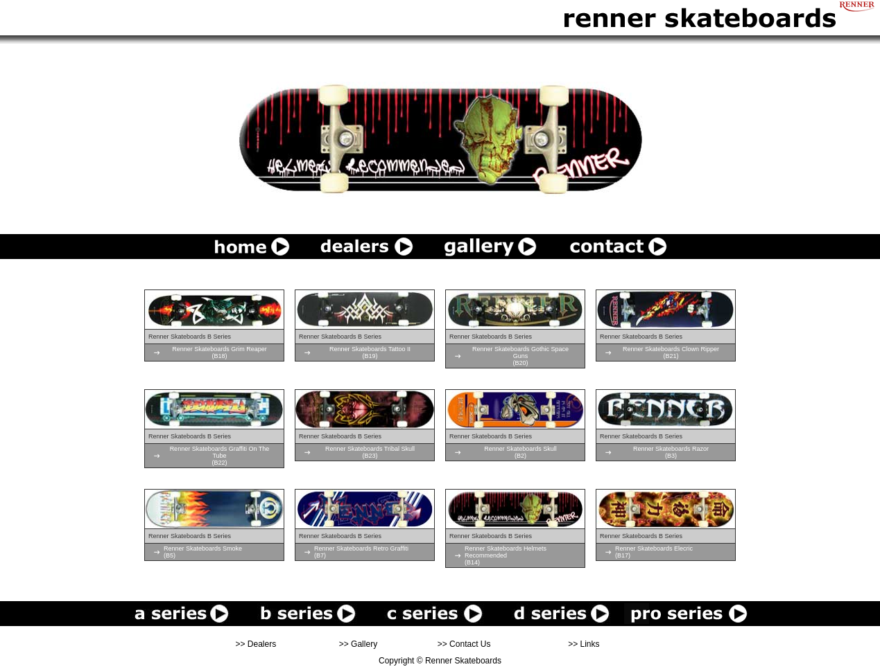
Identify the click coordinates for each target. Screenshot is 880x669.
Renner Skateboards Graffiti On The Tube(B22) (220, 455)
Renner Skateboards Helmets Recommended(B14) (505, 555)
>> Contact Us (464, 644)
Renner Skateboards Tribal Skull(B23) (370, 452)
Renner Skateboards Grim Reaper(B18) (219, 352)
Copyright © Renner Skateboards (440, 661)
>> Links (583, 644)
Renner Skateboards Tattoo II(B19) (370, 352)
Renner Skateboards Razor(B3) (671, 452)
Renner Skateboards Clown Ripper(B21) (671, 352)
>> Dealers (256, 644)
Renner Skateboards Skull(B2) (520, 452)
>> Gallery (358, 644)
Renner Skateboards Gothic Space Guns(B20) (520, 356)
